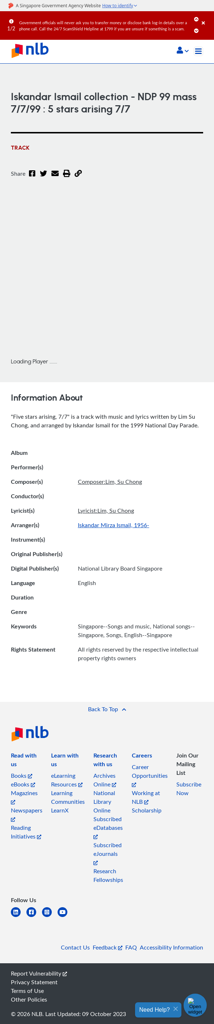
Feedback (107, 947)
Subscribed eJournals (107, 853)
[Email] (55, 178)
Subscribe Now (188, 788)
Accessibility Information (171, 947)
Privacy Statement (34, 982)
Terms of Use (27, 991)
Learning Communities (68, 797)
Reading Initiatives (26, 832)
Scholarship (146, 810)
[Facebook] (32, 178)
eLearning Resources (67, 780)
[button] (183, 51)
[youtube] (65, 916)
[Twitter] (43, 178)
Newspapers (26, 814)
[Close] (207, 17)
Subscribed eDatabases (108, 827)
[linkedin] (18, 916)
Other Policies (29, 999)
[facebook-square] (34, 916)
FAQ (131, 947)
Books (21, 776)
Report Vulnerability (39, 973)
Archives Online (104, 780)
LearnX (59, 810)
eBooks (23, 784)
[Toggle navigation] (198, 51)
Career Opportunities (150, 775)
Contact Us (75, 947)
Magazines (24, 797)
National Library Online (104, 801)
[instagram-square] (50, 916)
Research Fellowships (108, 875)
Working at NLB (146, 797)
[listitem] (26, 761)
